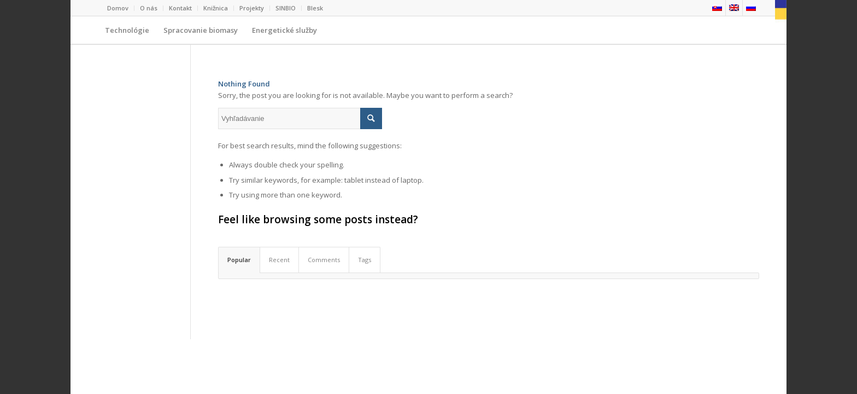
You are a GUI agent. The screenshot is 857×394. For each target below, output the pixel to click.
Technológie (127, 34)
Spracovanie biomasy (200, 34)
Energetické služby (281, 34)
